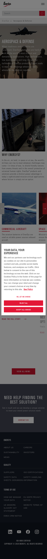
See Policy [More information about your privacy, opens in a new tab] (28, 289)
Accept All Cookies (23, 310)
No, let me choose (23, 297)
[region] (23, 280)
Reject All (24, 303)
